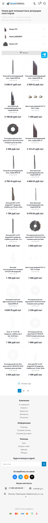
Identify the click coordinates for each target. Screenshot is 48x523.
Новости (24, 408)
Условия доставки (24, 433)
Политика (24, 417)
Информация (24, 423)
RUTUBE (32, 477)
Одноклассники (26, 477)
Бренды (24, 449)
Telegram (20, 477)
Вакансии (24, 411)
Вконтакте (15, 477)
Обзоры (24, 453)
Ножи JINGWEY (15, 36)
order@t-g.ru (38, 488)
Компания (24, 400)
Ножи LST (13, 44)
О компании (24, 404)
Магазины (24, 414)
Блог (24, 443)
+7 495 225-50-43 (16, 488)
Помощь (24, 427)
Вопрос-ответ (24, 446)
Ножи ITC (13, 29)
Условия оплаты (24, 430)
